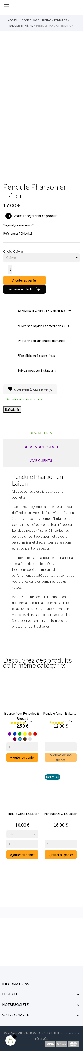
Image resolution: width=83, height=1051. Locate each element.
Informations (15, 984)
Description (41, 433)
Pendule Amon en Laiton (60, 713)
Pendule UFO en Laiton (60, 814)
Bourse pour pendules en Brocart (22, 715)
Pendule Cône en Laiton (22, 814)
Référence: (10, 233)
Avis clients (41, 460)
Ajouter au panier (24, 280)
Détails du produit (41, 447)
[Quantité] (10, 269)
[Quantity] (22, 746)
